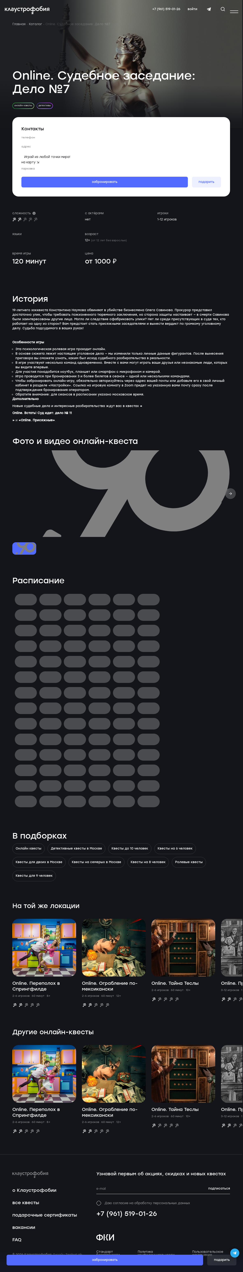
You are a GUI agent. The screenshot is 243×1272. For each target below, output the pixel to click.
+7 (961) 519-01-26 (126, 1218)
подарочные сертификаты (44, 1219)
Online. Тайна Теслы (175, 987)
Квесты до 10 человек (130, 853)
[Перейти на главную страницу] (29, 12)
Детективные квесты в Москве (76, 853)
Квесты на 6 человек (175, 853)
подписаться (219, 1193)
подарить (222, 1260)
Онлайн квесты (28, 853)
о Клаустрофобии (34, 1194)
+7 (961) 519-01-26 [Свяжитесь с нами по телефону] (164, 11)
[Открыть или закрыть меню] (234, 12)
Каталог (35, 28)
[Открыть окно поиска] (221, 11)
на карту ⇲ (30, 166)
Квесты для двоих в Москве (39, 866)
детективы (44, 109)
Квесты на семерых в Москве (96, 866)
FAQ (16, 1244)
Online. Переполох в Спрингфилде (36, 990)
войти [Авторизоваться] (190, 11)
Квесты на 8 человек (148, 866)
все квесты (25, 1207)
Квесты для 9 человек (34, 880)
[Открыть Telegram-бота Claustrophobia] (234, 1253)
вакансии (23, 1231)
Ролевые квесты (189, 866)
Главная (19, 28)
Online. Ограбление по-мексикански (110, 990)
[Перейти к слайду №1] (24, 553)
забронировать (105, 1260)
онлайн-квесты (23, 109)
